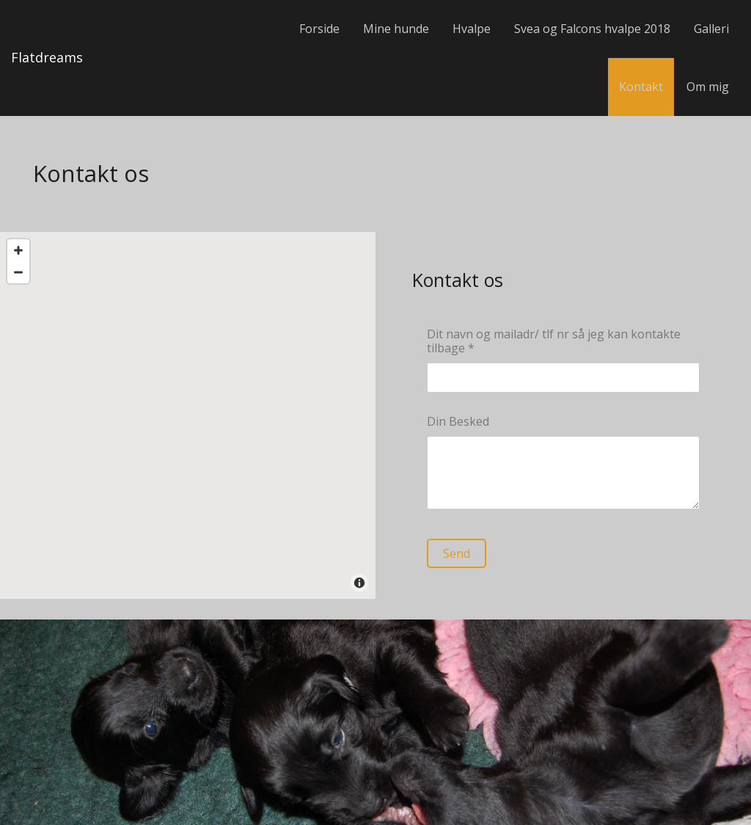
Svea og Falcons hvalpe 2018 (592, 29)
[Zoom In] (18, 250)
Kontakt (641, 87)
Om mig (707, 87)
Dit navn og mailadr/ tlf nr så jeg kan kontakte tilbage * (554, 341)
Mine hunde (396, 29)
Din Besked (458, 422)
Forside (319, 29)
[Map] (188, 415)
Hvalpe (472, 29)
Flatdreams (47, 57)
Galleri (711, 29)
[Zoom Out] (18, 272)
